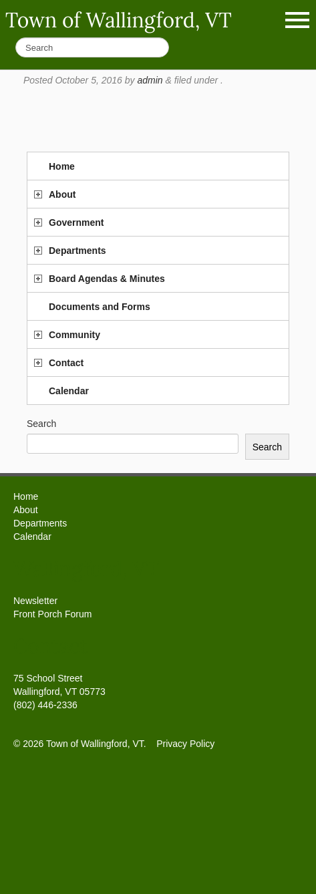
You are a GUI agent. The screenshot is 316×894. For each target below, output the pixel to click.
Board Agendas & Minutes (107, 278)
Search (41, 423)
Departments (77, 250)
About (62, 194)
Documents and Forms (99, 306)
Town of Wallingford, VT (118, 20)
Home (62, 166)
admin (149, 80)
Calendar (69, 391)
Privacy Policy (185, 743)
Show (297, 20)
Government (76, 222)
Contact (66, 362)
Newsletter (35, 600)
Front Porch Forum (52, 614)
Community (74, 334)
